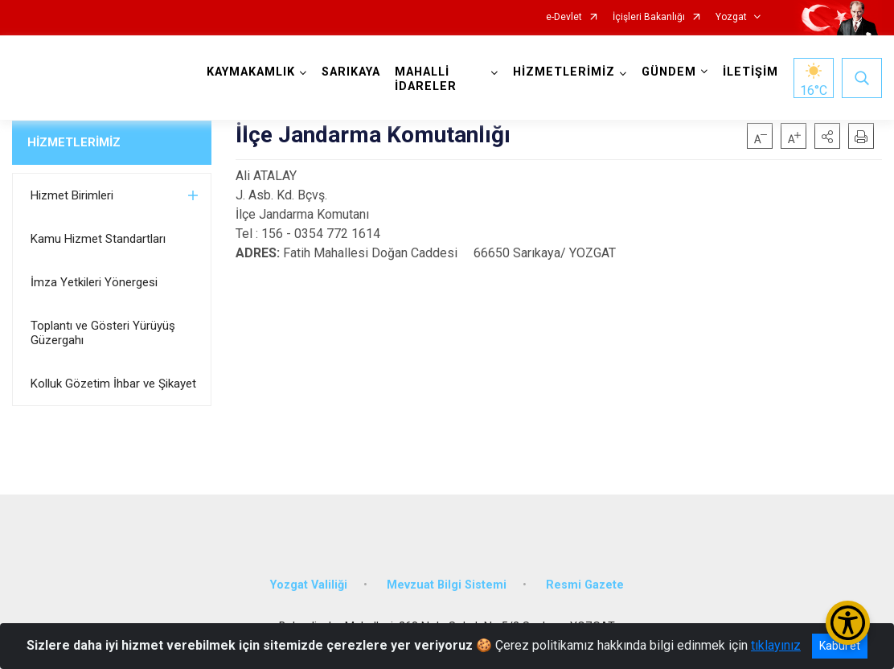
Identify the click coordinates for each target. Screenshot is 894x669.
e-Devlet (564, 17)
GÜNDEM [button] (669, 72)
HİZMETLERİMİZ (74, 142)
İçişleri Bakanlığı (649, 17)
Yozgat (731, 17)
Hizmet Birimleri (72, 195)
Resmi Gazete (585, 585)
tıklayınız (776, 645)
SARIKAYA (351, 72)
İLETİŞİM (750, 72)
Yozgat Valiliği (308, 585)
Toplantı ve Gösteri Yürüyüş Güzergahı (103, 332)
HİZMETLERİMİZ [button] (564, 72)
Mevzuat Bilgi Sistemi (446, 585)
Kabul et (839, 645)
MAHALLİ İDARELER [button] (426, 79)
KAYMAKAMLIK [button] (251, 72)
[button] (827, 136)
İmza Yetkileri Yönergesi (94, 282)
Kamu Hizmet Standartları (98, 239)
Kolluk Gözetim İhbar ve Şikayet (113, 383)
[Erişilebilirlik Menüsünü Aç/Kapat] (848, 623)
